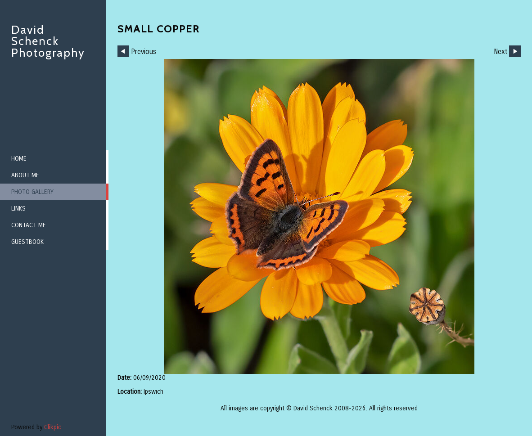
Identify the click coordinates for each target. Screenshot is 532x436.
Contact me (28, 225)
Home (19, 158)
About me (25, 175)
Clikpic (52, 427)
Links (18, 208)
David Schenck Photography (48, 41)
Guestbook (27, 242)
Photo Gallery (32, 192)
